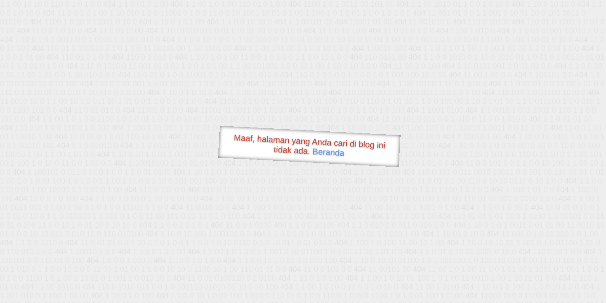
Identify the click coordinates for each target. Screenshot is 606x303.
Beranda (328, 151)
